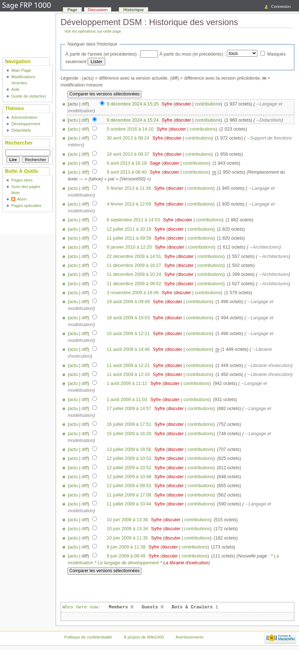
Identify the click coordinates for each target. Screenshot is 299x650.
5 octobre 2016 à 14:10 (130, 129)
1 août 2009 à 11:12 (127, 383)
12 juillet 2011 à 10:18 (129, 229)
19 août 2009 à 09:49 (128, 301)
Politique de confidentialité (88, 637)
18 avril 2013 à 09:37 (128, 154)
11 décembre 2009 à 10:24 (134, 274)
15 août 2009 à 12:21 (128, 333)
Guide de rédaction (28, 96)
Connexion (281, 6)
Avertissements (190, 637)
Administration (24, 117)
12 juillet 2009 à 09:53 (129, 485)
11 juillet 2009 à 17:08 (129, 495)
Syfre (167, 104)
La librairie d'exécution (186, 562)
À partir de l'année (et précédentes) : (102, 54)
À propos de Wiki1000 (144, 637)
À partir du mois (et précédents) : (192, 54)
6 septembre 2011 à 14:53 (133, 219)
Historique (133, 10)
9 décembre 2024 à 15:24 (133, 120)
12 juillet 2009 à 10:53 (129, 458)
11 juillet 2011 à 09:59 (129, 238)
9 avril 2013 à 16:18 (126, 163)
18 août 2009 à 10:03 (128, 317)
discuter (183, 104)
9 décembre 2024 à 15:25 (133, 104)
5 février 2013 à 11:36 (129, 188)
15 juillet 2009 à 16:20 (129, 433)
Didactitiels (21, 130)
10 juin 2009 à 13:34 (127, 528)
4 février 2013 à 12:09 (129, 204)
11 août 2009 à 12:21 (128, 365)
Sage (155, 163)
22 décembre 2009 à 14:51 (134, 256)
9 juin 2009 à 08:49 (126, 556)
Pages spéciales (26, 205)
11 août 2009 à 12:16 (128, 374)
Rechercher (19, 143)
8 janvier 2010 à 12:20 (129, 247)
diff (84, 104)
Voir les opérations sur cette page (92, 31)
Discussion (97, 10)
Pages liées (21, 180)
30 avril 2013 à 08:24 (128, 138)
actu (73, 120)
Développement (25, 124)
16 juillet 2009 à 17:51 (129, 424)
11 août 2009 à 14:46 (128, 349)
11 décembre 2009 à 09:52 (134, 283)
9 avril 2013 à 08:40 (126, 172)
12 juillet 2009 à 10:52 (129, 467)
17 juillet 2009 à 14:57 (129, 408)
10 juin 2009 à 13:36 (127, 519)
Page (72, 10)
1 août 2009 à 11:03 (127, 399)
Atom (22, 199)
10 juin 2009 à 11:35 (127, 538)
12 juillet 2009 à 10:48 (129, 476)
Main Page (21, 70)
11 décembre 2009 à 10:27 (134, 265)
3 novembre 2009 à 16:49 (133, 292)
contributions (208, 104)
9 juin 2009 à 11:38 (126, 547)
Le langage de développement (128, 562)
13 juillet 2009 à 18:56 (129, 449)
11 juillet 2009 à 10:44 (129, 504)
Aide (15, 89)
